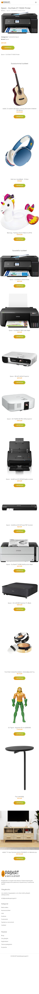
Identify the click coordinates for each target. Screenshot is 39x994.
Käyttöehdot (4, 941)
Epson (17, 37)
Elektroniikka (4, 907)
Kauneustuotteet (5, 910)
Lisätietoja (7, 47)
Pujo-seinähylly (19, 796)
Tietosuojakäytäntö (6, 944)
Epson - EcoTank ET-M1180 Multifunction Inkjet (19, 564)
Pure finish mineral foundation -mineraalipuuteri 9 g (19, 672)
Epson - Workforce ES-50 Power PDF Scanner (19, 525)
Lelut (2, 913)
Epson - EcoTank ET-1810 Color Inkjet (19, 330)
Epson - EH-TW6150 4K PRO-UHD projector (19, 419)
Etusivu (3, 10)
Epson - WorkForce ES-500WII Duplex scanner (19, 479)
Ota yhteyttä (4, 938)
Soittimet (3, 916)
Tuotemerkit (11, 37)
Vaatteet (3, 925)
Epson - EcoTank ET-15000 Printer (19, 279)
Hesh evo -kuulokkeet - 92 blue (19, 179)
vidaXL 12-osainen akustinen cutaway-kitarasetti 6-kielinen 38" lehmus (19, 109)
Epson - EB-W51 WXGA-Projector (19, 376)
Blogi (2, 935)
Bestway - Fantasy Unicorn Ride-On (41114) (19, 233)
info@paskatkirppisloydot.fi (8, 898)
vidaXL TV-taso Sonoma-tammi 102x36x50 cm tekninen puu (19, 852)
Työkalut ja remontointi (7, 922)
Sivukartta (4, 947)
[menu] (36, 2)
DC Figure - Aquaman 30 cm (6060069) (19, 727)
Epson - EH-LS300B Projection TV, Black (19, 603)
